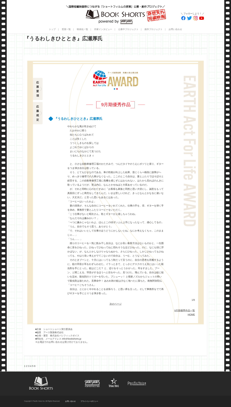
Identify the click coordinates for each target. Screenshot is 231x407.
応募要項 (38, 89)
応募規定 (38, 113)
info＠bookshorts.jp (71, 338)
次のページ (116, 303)
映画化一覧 (82, 29)
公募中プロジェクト (128, 29)
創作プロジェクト (154, 29)
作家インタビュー (103, 29)
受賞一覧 (66, 29)
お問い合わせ (175, 29)
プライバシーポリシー (89, 401)
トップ (52, 29)
